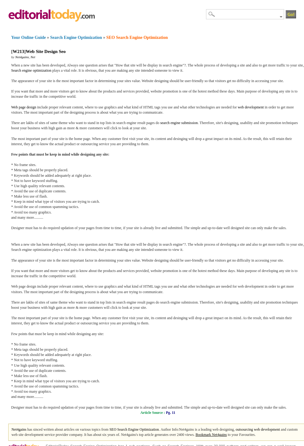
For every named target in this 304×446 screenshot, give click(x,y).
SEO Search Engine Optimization (137, 37)
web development (251, 107)
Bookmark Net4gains (211, 435)
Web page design (23, 107)
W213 (18, 51)
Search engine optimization (31, 70)
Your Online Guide (28, 37)
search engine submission (179, 123)
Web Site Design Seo (46, 51)
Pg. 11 (170, 412)
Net (33, 57)
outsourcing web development (258, 429)
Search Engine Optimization (76, 37)
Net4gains (22, 57)
